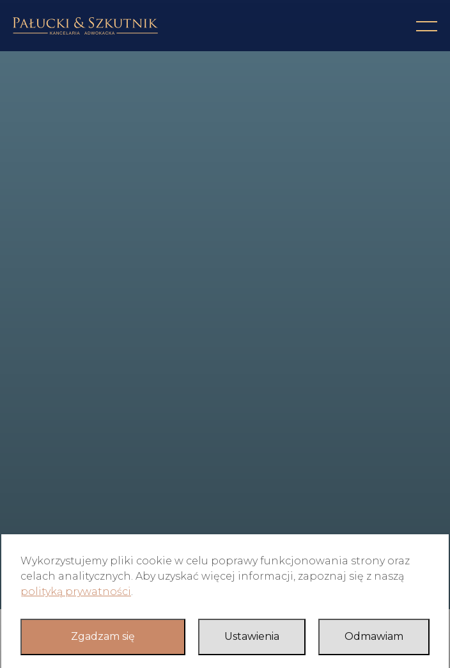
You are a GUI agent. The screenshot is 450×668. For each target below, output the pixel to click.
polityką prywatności (75, 591)
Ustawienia (251, 636)
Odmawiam (374, 636)
